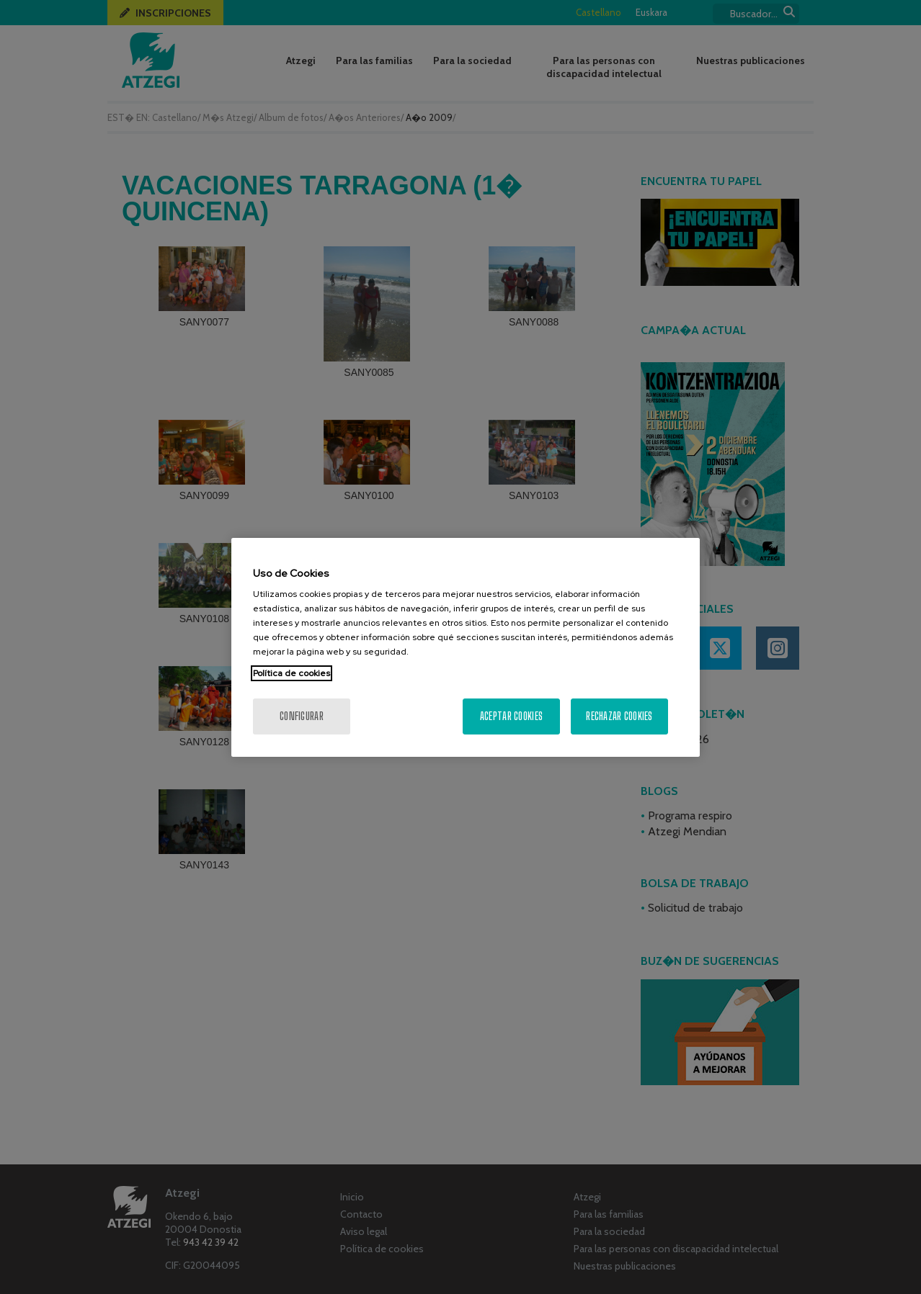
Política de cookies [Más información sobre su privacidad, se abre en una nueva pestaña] (291, 673)
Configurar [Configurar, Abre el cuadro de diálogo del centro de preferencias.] (302, 716)
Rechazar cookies (619, 716)
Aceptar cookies (511, 716)
